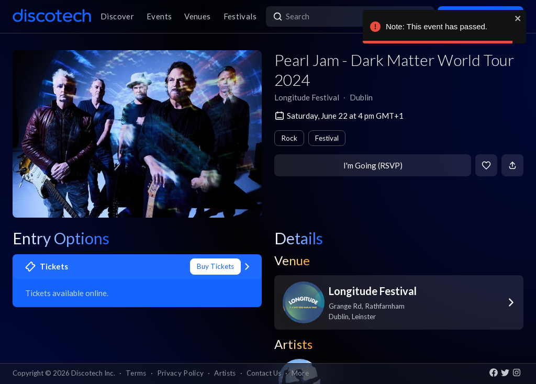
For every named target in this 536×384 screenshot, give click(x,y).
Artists (225, 373)
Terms (136, 373)
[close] (518, 18)
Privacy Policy (180, 373)
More (300, 373)
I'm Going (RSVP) (373, 165)
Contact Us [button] (264, 373)
